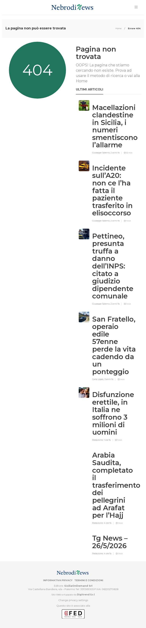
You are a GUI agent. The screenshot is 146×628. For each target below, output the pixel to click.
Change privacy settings (73, 600)
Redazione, (98, 440)
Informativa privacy (57, 580)
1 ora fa (107, 440)
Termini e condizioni (88, 580)
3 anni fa (108, 379)
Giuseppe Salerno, (101, 152)
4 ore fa (107, 523)
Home (118, 28)
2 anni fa (115, 152)
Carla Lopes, (98, 379)
